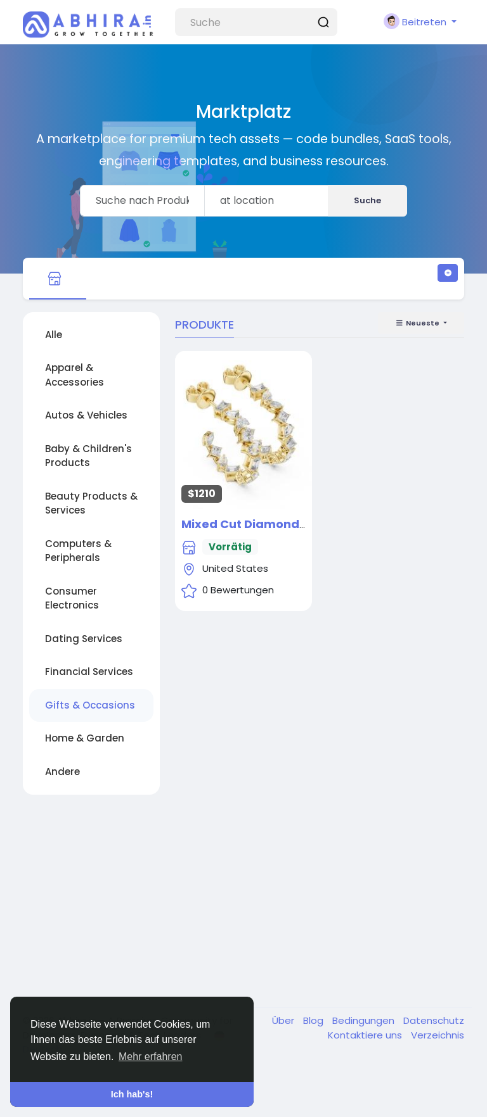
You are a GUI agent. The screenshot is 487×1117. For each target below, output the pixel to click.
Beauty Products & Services (91, 503)
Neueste (418, 323)
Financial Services (89, 671)
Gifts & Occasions (90, 705)
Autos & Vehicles (86, 415)
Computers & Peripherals (78, 551)
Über (284, 1020)
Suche (367, 200)
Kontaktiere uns (366, 1035)
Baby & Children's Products (88, 456)
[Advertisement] (243, 902)
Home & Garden (84, 738)
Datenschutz (433, 1020)
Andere (62, 771)
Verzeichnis (437, 1035)
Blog (314, 1020)
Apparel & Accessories (74, 375)
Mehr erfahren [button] (151, 1056)
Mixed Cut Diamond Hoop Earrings (283, 524)
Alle (53, 334)
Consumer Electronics (72, 598)
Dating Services (83, 638)
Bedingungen (364, 1020)
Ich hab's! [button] (132, 1094)
